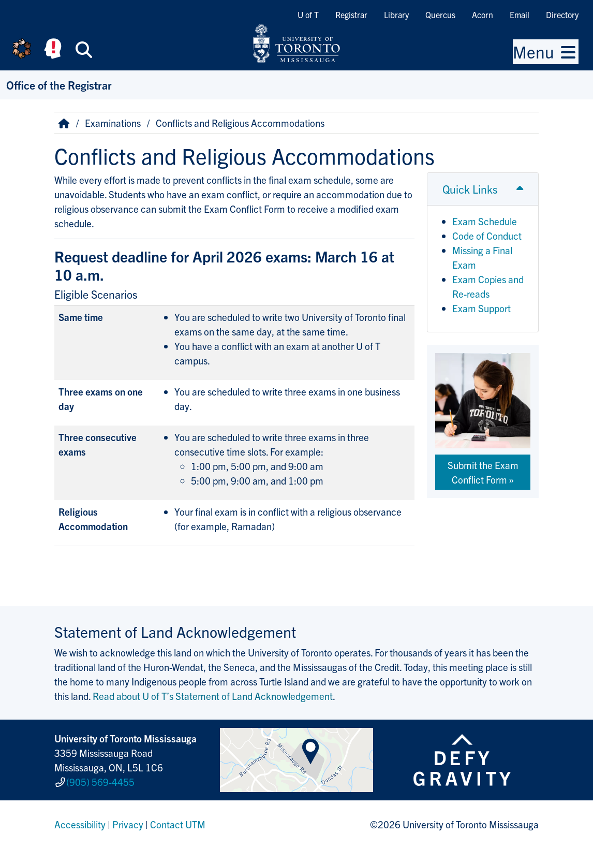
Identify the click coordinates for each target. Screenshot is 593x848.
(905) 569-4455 (100, 782)
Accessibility (80, 824)
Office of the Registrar (59, 85)
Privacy (127, 824)
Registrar (351, 14)
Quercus (440, 14)
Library (396, 14)
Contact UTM (177, 824)
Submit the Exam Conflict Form (483, 472)
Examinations (113, 122)
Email (519, 14)
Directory (562, 14)
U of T (308, 14)
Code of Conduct (487, 235)
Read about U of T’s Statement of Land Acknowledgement (213, 696)
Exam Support (481, 308)
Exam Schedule (484, 221)
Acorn (482, 14)
